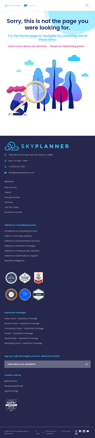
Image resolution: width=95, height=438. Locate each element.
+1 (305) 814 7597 (16, 166)
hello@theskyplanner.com (21, 172)
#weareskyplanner (13, 386)
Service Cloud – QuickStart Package (21, 323)
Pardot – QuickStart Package (18, 333)
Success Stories (12, 197)
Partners (8, 202)
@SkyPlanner (10, 381)
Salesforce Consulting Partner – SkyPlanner (17, 432)
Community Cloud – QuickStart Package (24, 328)
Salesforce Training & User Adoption (21, 250)
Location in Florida (13, 212)
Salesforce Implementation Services (22, 240)
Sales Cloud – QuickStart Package (20, 318)
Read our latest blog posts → (68, 46)
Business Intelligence (14, 260)
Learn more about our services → (29, 46)
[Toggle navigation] (87, 5)
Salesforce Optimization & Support (21, 255)
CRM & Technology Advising (17, 236)
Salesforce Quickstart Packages (20, 245)
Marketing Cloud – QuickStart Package (23, 343)
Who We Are (10, 187)
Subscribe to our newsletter (22, 364)
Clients (7, 192)
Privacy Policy (50, 431)
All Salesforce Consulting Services (20, 231)
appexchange (11, 391)
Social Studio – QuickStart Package (21, 338)
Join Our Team (11, 207)
